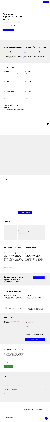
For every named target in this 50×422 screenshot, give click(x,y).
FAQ (16, 410)
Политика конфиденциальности (8, 420)
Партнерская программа (28, 412)
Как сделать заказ (7, 412)
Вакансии (25, 408)
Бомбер (39, 127)
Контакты (17, 414)
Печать (7, 81)
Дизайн (7, 71)
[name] (35, 318)
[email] (35, 326)
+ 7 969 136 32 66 (39, 412)
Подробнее (6, 77)
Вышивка (29, 81)
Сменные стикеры (9, 91)
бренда (13, 56)
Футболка (10, 127)
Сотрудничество (27, 410)
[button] (46, 2)
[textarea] (35, 331)
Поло (20, 127)
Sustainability (18, 408)
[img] (7, 2)
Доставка (29, 91)
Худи (30, 127)
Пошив (28, 71)
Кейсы (5, 414)
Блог (16, 412)
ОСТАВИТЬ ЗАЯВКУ (35, 339)
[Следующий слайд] (48, 124)
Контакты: (38, 408)
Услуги (5, 408)
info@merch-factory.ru (40, 410)
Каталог (10, 1)
